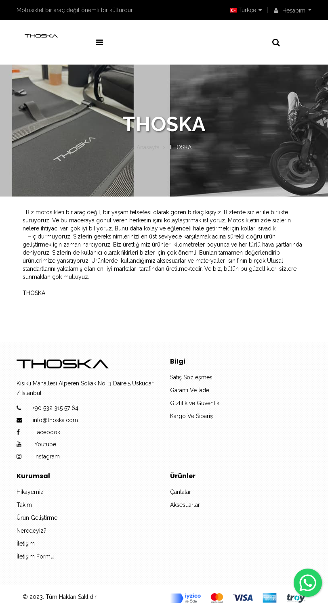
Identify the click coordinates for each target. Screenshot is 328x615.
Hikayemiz (30, 492)
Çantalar (180, 492)
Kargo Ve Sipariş (191, 416)
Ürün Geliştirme (37, 518)
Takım (24, 505)
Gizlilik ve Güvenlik (194, 403)
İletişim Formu (35, 556)
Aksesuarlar (185, 505)
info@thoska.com (55, 420)
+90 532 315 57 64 (55, 408)
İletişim (26, 543)
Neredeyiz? (31, 530)
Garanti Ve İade (189, 390)
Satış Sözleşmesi (192, 377)
